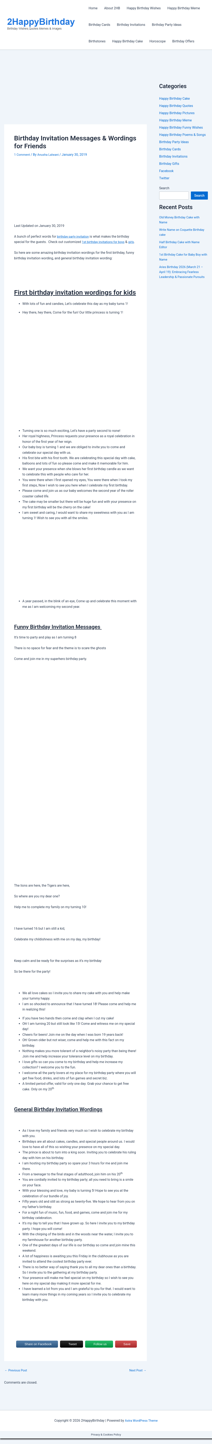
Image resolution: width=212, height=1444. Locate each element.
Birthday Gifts (169, 166)
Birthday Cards (99, 25)
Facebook (166, 173)
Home (93, 8)
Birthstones (97, 41)
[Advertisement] (75, 94)
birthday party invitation (74, 236)
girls (17, 247)
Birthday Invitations (131, 25)
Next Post (137, 1376)
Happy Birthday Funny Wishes (181, 128)
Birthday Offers (183, 41)
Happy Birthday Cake (127, 41)
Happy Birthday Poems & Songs (182, 136)
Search (164, 190)
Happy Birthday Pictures (177, 113)
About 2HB (112, 8)
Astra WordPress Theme (141, 1426)
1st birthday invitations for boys (105, 242)
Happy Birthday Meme (183, 8)
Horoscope (157, 41)
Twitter (164, 180)
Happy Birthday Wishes (144, 8)
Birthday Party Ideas (167, 25)
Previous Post (17, 1376)
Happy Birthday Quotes (176, 106)
